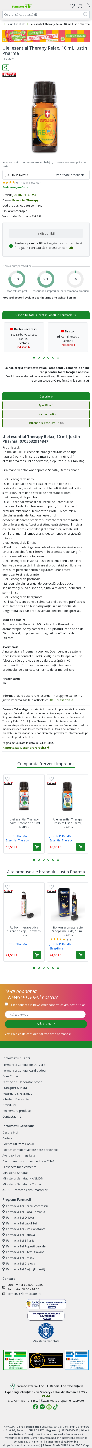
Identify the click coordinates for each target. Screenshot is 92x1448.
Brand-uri (9, 1105)
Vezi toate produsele (70, 175)
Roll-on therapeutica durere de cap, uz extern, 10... (24, 930)
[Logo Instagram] (49, 1406)
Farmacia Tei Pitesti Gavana (23, 1252)
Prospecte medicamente (19, 1167)
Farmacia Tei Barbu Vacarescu (25, 1206)
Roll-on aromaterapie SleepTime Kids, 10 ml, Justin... (67, 930)
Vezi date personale (38, 1034)
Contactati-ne (11, 1116)
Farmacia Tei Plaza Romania (23, 1212)
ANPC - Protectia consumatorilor (25, 1190)
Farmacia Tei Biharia (18, 1240)
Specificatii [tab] (46, 405)
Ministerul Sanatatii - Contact (22, 1184)
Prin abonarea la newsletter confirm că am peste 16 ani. (48, 1005)
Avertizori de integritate (18, 1155)
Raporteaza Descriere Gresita (25, 747)
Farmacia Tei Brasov (18, 1258)
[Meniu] (5, 5)
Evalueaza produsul (15, 187)
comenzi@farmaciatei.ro (24, 1294)
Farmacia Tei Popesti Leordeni (25, 1246)
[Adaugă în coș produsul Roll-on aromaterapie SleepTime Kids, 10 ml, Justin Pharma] (80, 955)
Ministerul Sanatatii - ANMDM (23, 1178)
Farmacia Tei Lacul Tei (19, 1223)
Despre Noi (10, 1132)
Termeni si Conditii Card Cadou (24, 1070)
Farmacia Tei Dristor (18, 1217)
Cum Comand (12, 1076)
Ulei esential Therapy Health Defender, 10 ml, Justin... (24, 822)
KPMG (46, 1396)
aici (71, 248)
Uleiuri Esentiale (15, 24)
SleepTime (56, 948)
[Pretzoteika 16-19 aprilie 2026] (46, 36)
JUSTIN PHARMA (24, 195)
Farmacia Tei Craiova (18, 1263)
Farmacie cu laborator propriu (23, 1082)
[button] (34, 358)
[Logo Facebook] (35, 1406)
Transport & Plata (14, 1088)
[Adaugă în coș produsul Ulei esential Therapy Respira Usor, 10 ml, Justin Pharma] (80, 847)
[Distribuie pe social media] (5, 67)
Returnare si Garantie (17, 1093)
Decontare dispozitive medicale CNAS (28, 1161)
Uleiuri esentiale (61, 700)
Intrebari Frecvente (15, 1099)
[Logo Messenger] (42, 1406)
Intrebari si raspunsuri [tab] (46, 423)
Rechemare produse (16, 1111)
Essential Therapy (25, 200)
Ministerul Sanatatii (15, 1173)
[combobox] (46, 14)
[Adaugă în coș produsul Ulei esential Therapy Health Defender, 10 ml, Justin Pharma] (37, 847)
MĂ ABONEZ (46, 1024)
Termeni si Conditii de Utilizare (23, 1065)
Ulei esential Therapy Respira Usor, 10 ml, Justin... (67, 822)
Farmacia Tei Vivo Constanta (24, 1229)
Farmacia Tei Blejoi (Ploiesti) (23, 1269)
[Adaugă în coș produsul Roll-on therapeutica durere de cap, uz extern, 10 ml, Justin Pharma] (37, 955)
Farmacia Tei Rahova (18, 1235)
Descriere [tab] (46, 396)
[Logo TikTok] (55, 1406)
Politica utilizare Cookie (18, 1144)
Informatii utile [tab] (46, 414)
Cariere (7, 1138)
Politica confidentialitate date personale (30, 1150)
